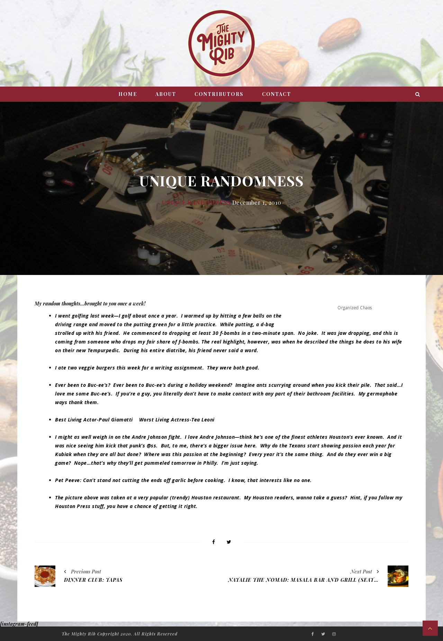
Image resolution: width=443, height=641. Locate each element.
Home (127, 94)
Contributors (219, 94)
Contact (276, 94)
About (165, 94)
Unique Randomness (196, 202)
